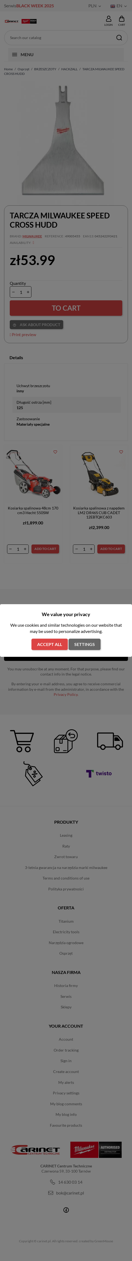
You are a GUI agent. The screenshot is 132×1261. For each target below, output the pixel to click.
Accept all (49, 644)
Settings (84, 644)
